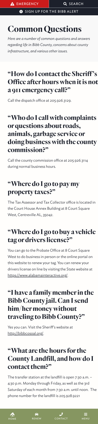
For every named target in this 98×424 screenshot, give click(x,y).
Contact (61, 416)
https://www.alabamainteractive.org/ (37, 275)
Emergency (24, 4)
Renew (37, 416)
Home (12, 416)
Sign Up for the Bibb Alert (49, 11)
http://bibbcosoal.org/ (25, 333)
